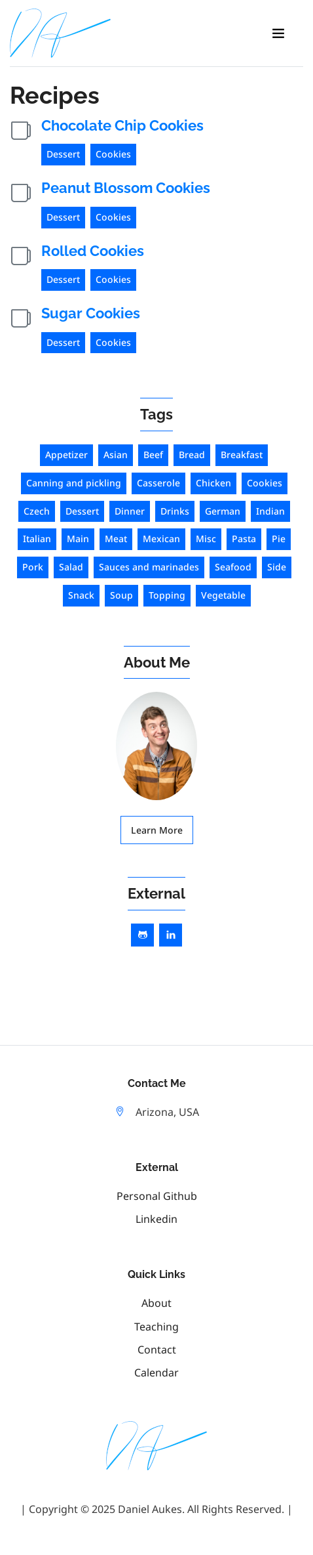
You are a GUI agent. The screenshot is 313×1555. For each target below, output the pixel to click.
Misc (206, 538)
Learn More (157, 830)
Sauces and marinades (149, 567)
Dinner (130, 511)
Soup (121, 595)
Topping (167, 595)
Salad (71, 567)
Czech (37, 511)
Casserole (158, 483)
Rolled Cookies (92, 250)
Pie (278, 538)
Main (78, 538)
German (222, 511)
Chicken (213, 483)
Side (276, 567)
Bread (192, 454)
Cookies (113, 154)
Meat (116, 538)
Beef (153, 454)
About (156, 1303)
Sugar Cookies (90, 313)
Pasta (244, 538)
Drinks (174, 511)
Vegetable (223, 595)
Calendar (156, 1372)
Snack (81, 595)
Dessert (63, 154)
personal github (157, 1196)
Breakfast (242, 454)
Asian (115, 454)
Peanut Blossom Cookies (125, 187)
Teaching (156, 1326)
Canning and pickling (73, 483)
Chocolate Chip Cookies (122, 125)
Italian (37, 538)
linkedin (156, 1219)
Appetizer (66, 454)
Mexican (161, 538)
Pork (32, 567)
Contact (157, 1349)
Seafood (233, 567)
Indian (270, 511)
